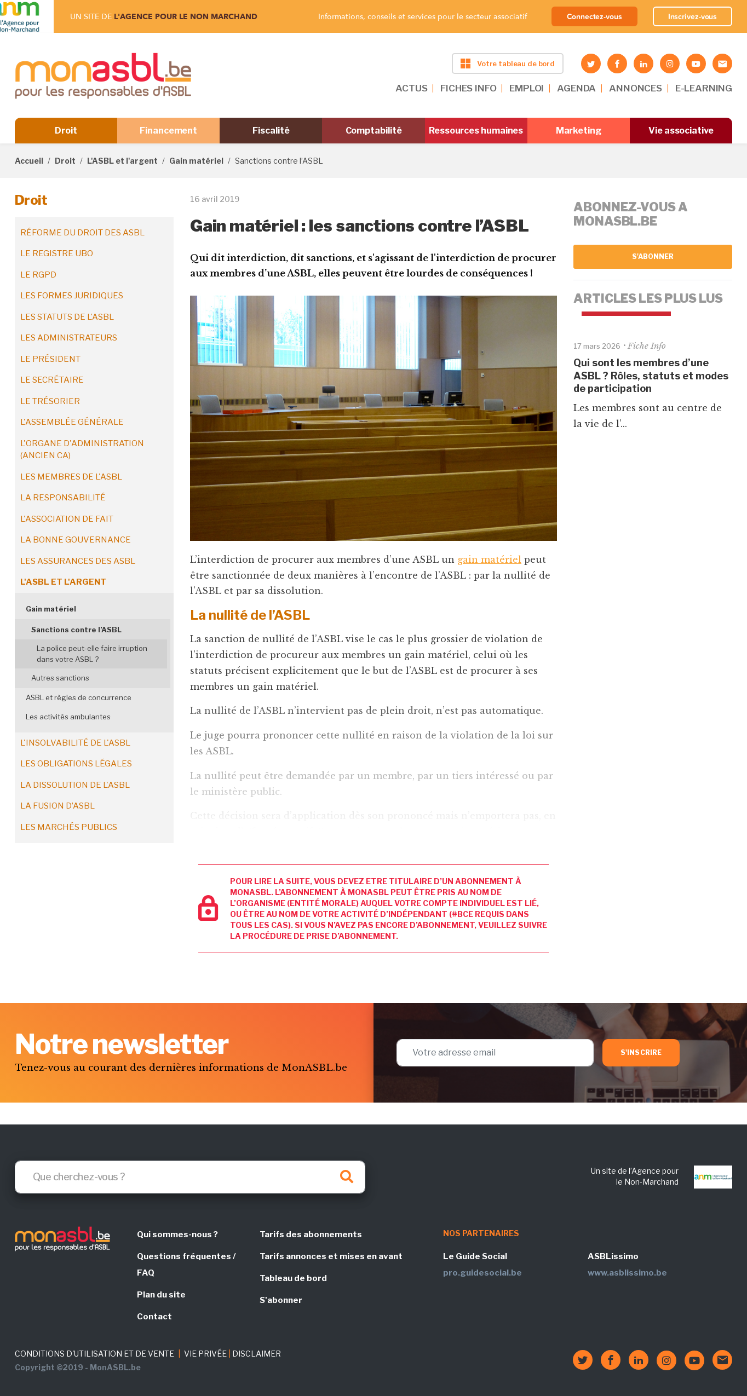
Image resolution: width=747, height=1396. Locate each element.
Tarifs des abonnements (311, 1234)
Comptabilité (374, 130)
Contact (154, 1317)
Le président (50, 359)
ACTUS (411, 88)
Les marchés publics (68, 827)
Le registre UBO (56, 253)
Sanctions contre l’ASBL (76, 629)
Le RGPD (38, 275)
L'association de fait (66, 519)
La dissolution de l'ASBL (75, 785)
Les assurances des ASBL (77, 561)
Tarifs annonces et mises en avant (331, 1256)
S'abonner (653, 256)
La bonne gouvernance (75, 540)
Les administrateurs (68, 338)
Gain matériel (196, 160)
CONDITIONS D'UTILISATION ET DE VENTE (94, 1353)
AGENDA (576, 88)
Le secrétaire (52, 380)
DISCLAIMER (256, 1353)
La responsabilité (63, 498)
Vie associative (681, 130)
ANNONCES (635, 88)
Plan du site (161, 1295)
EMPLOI (526, 88)
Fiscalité (270, 130)
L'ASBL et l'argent (122, 160)
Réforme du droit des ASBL (82, 233)
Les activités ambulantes (68, 716)
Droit (66, 130)
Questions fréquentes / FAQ (186, 1264)
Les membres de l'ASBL (71, 477)
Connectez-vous (594, 16)
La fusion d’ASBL (57, 806)
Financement (168, 130)
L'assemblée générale (72, 422)
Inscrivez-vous (692, 16)
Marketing (578, 130)
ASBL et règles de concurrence (78, 697)
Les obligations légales (76, 764)
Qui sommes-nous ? (177, 1234)
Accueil (29, 160)
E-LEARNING (703, 88)
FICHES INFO (468, 88)
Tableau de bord (293, 1278)
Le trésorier (50, 401)
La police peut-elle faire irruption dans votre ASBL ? (92, 654)
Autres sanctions (60, 677)
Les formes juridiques (71, 296)
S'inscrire (641, 1052)
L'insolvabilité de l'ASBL (75, 743)
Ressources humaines (476, 130)
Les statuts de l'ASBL (67, 317)
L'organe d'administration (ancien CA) (82, 450)
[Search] (190, 1177)
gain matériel (489, 559)
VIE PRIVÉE (205, 1353)
